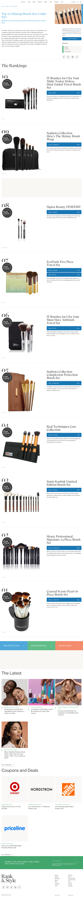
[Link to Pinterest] (11, 888)
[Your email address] (62, 861)
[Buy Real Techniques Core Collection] (22, 445)
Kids (56, 882)
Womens (57, 878)
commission (70, 33)
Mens (56, 880)
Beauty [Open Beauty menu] (34, 1)
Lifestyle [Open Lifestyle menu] (56, 1)
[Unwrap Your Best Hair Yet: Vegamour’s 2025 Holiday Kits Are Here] (68, 697)
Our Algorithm (71, 878)
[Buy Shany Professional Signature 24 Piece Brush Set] (22, 555)
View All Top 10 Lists (13, 646)
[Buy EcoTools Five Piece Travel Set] (22, 280)
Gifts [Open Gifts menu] (62, 1)
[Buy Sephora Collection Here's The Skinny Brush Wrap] (22, 151)
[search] (80, 2)
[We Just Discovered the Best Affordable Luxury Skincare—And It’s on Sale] (15, 696)
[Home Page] (8, 2)
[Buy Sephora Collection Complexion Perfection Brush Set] (22, 390)
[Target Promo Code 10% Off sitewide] (15, 793)
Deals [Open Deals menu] (29, 1)
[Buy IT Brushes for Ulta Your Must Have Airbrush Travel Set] (22, 335)
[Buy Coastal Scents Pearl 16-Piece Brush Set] (22, 610)
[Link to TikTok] (15, 888)
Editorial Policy (71, 879)
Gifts (56, 885)
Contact (70, 882)
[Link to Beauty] (34, 1)
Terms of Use (57, 895)
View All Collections (41, 646)
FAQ (69, 881)
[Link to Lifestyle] (56, 1)
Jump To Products (72, 38)
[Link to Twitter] (19, 888)
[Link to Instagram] (7, 888)
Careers (70, 884)
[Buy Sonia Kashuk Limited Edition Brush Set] (22, 500)
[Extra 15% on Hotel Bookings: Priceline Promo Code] (15, 832)
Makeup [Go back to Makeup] (7, 6)
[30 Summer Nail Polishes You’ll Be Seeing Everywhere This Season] (41, 696)
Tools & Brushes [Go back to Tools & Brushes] (13, 6)
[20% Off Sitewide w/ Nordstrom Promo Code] (41, 793)
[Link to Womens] (40, 1)
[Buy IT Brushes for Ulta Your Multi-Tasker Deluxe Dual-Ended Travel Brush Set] (22, 96)
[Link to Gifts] (62, 1)
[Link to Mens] (46, 1)
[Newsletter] (78, 2)
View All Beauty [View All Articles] (6, 765)
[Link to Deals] (29, 1)
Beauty (56, 877)
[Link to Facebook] (3, 888)
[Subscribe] (76, 861)
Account (73, 1)
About (69, 876)
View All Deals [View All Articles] (6, 854)
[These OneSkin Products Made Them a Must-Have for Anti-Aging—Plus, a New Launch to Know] (15, 740)
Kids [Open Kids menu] (51, 1)
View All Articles (69, 646)
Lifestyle (57, 884)
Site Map (70, 886)
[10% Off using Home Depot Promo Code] (68, 793)
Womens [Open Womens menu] (40, 1)
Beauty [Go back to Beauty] (3, 6)
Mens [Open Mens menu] (45, 1)
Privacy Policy (58, 865)
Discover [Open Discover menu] (23, 1)
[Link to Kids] (51, 1)
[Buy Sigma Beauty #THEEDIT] (22, 225)
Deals (56, 875)
